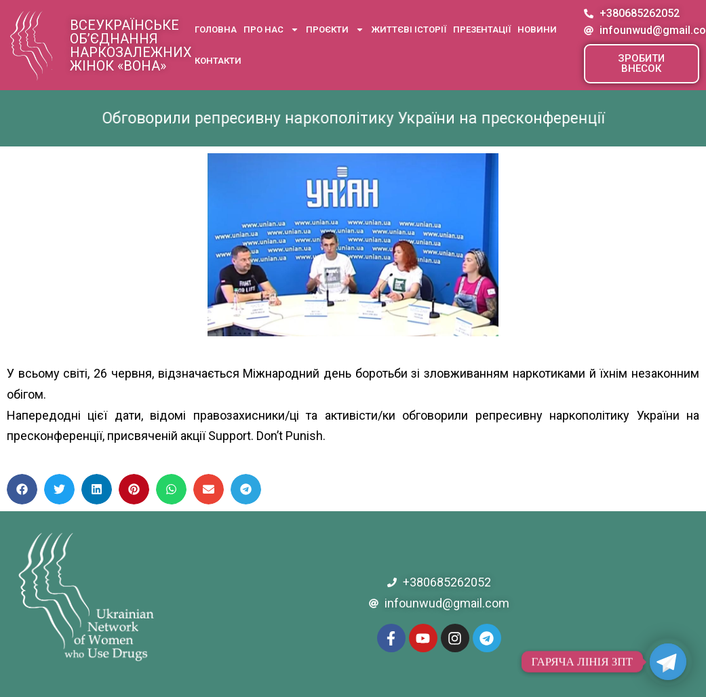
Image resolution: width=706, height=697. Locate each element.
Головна (216, 29)
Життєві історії (408, 29)
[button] (641, 63)
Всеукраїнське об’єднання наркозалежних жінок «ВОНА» (131, 45)
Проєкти (335, 29)
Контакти (218, 61)
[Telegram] (668, 661)
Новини (537, 29)
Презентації (482, 29)
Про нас (271, 29)
